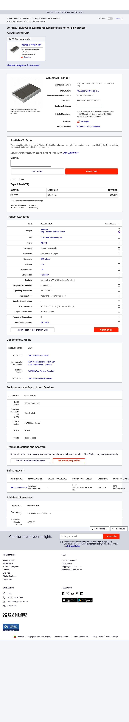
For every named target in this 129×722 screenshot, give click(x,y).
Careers (6, 570)
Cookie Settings (112, 637)
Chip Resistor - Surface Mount (47, 18)
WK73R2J (45, 322)
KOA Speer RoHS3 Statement (40, 365)
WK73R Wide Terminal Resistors (41, 371)
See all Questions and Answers (30, 460)
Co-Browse (9, 606)
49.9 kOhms (45, 259)
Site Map (6, 573)
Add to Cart (91, 171)
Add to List (37, 171)
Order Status (67, 563)
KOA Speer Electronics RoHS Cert (41, 362)
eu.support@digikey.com (15, 602)
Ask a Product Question (69, 460)
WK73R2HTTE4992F (31, 45)
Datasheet (83, 121)
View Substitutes (71, 153)
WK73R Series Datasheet (38, 356)
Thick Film (45, 275)
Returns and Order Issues (72, 570)
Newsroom (7, 579)
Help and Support (69, 560)
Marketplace (8, 563)
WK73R (44, 243)
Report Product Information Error (32, 330)
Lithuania (19, 637)
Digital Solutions (9, 576)
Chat (7, 593)
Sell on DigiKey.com (11, 567)
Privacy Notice (73, 546)
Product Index (12, 18)
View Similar (106, 330)
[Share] (118, 18)
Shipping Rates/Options (71, 567)
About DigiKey (9, 560)
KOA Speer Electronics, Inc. (88, 91)
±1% (42, 264)
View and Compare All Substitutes (23, 65)
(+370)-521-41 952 (13, 597)
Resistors (26, 18)
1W (42, 270)
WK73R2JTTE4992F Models (88, 127)
